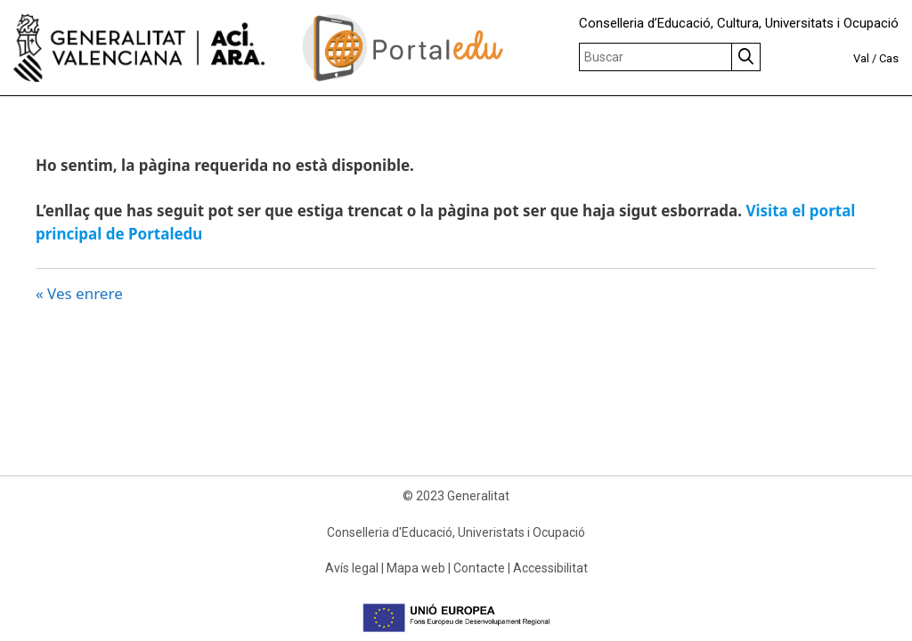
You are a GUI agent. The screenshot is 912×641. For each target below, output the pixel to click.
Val (861, 58)
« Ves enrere (79, 293)
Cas (889, 58)
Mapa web (416, 568)
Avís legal (352, 568)
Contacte (479, 568)
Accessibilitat (550, 568)
